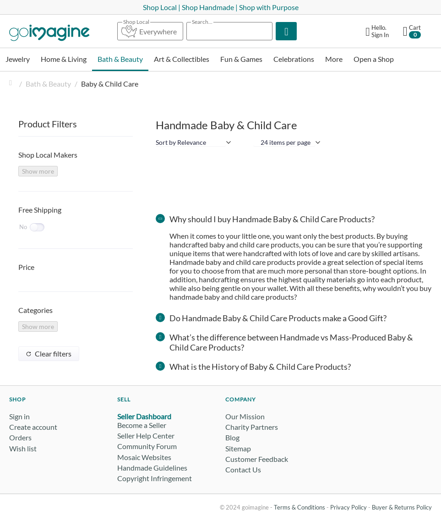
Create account (33, 426)
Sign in (19, 416)
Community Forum (147, 446)
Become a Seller (141, 425)
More (334, 59)
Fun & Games (241, 59)
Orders (20, 437)
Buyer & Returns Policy (402, 507)
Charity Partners (251, 426)
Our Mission (245, 416)
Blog (232, 437)
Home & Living (64, 59)
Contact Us (243, 469)
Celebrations (293, 59)
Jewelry (17, 59)
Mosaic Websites (144, 457)
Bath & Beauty (120, 59)
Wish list (23, 448)
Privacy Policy (348, 507)
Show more (38, 171)
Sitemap (238, 448)
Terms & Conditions (299, 507)
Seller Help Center (145, 435)
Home (12, 83)
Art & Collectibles (181, 59)
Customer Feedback (256, 459)
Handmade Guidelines (152, 467)
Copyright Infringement (154, 478)
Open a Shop (374, 59)
